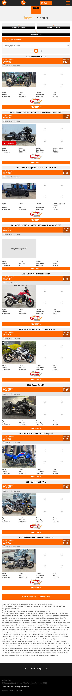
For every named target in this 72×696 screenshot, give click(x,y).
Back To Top (36, 668)
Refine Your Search (12, 40)
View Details (36, 107)
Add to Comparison (12, 66)
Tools (46, 3)
